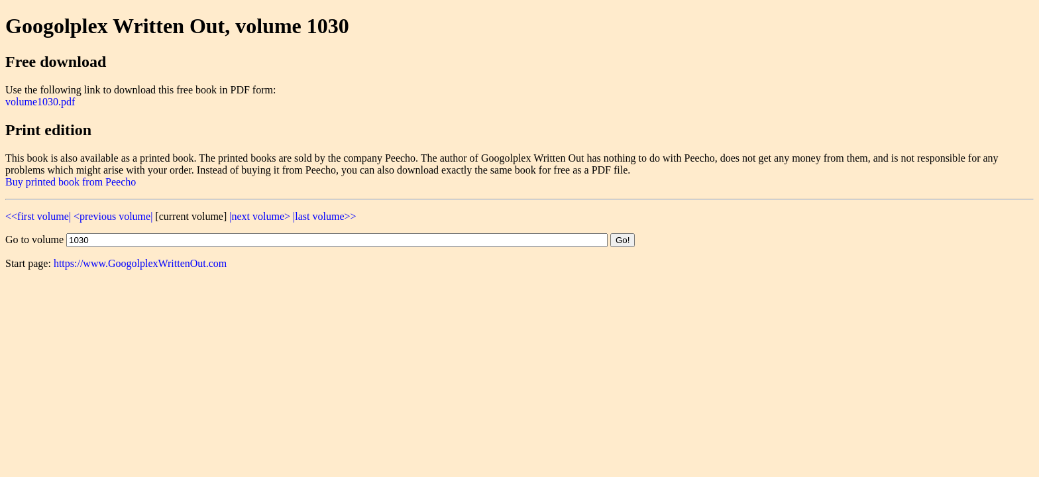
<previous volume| (113, 216)
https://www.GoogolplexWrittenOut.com (140, 263)
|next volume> (259, 216)
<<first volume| (38, 216)
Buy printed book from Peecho (70, 181)
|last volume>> (324, 216)
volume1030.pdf (40, 101)
